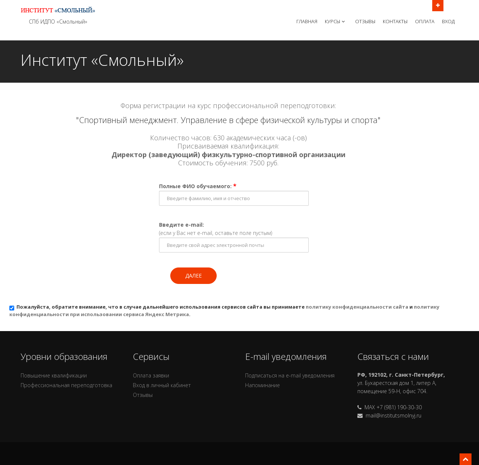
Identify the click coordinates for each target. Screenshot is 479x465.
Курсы (335, 21)
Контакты (395, 21)
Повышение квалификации (54, 375)
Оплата (424, 21)
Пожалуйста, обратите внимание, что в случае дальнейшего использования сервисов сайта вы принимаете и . (224, 310)
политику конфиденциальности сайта (357, 306)
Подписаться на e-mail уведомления (290, 375)
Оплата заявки (151, 375)
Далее (193, 275)
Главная (306, 21)
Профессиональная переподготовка (66, 385)
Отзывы (365, 21)
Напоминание (262, 385)
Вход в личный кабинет (162, 385)
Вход (448, 21)
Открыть (438, 5)
